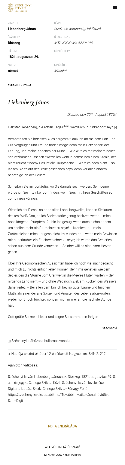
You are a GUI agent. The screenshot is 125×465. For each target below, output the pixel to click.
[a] (115, 127)
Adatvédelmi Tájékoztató (62, 447)
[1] (115, 114)
